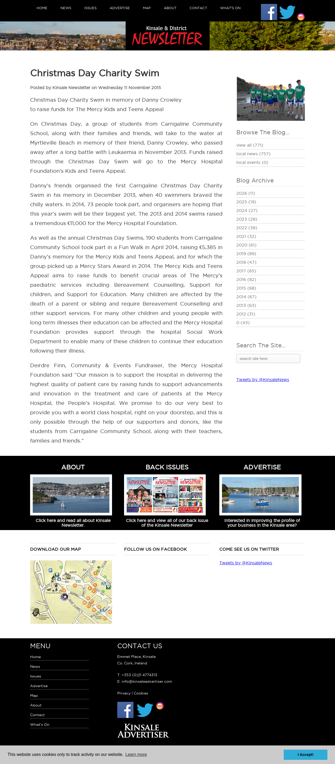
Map (147, 8)
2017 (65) (246, 270)
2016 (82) (246, 279)
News (65, 8)
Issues (90, 8)
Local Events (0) (252, 162)
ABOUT (73, 467)
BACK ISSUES (167, 467)
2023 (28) (246, 219)
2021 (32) (246, 236)
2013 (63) (246, 305)
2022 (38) (246, 227)
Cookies (141, 693)
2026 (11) (245, 193)
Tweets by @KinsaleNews (262, 379)
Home (42, 8)
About (170, 8)
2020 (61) (246, 245)
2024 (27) (247, 210)
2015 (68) (246, 288)
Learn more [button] (136, 754)
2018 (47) (246, 262)
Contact (198, 8)
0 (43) (243, 322)
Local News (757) (253, 153)
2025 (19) (246, 201)
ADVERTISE (262, 467)
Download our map (55, 549)
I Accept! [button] (306, 754)
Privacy (124, 693)
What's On (230, 8)
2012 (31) (245, 314)
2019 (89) (246, 253)
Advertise (120, 8)
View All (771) (249, 145)
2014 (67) (246, 296)
